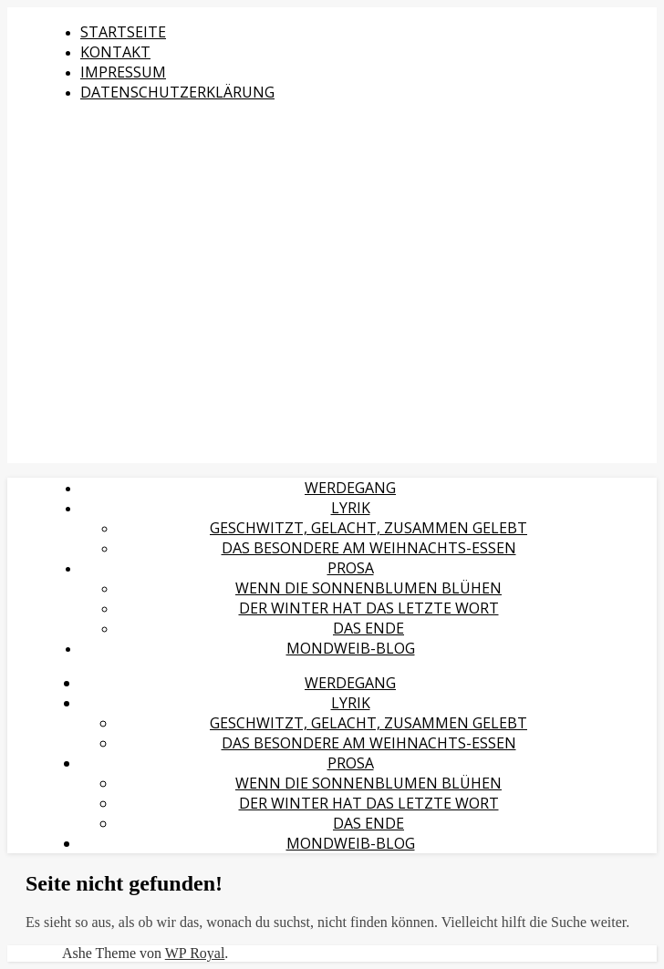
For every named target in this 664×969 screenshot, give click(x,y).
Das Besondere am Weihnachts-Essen (369, 548)
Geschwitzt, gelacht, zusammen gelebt (368, 528)
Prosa (350, 568)
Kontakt (115, 52)
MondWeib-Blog (350, 648)
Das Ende (368, 628)
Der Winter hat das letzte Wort (369, 608)
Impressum (123, 72)
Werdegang (350, 488)
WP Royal (195, 953)
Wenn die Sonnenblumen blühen (368, 588)
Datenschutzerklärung (177, 92)
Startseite (123, 32)
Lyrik (350, 508)
